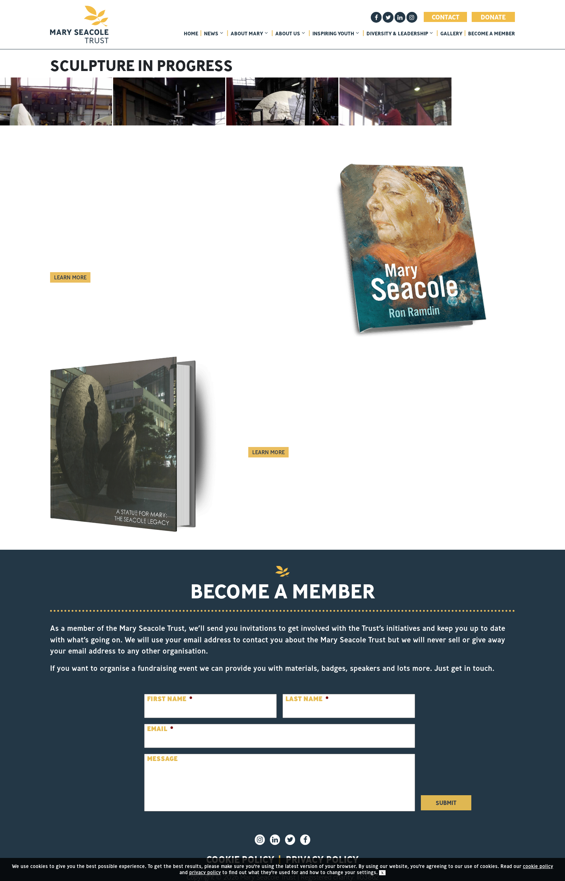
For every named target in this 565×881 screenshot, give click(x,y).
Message (162, 747)
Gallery (451, 33)
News (213, 33)
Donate (493, 17)
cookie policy (538, 866)
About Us (290, 33)
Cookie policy (240, 847)
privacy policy (322, 847)
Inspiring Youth (335, 33)
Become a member (491, 33)
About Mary (249, 33)
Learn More (70, 265)
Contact (445, 17)
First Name (169, 687)
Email (160, 717)
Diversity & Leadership (399, 33)
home (191, 33)
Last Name (307, 687)
